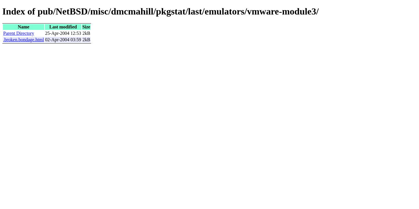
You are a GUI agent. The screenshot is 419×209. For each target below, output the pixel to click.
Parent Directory (18, 33)
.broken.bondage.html (23, 39)
